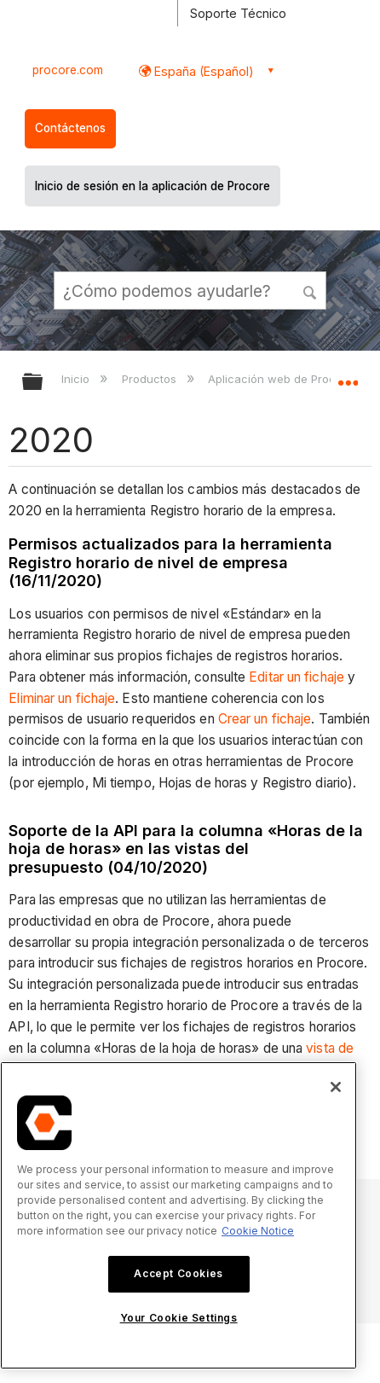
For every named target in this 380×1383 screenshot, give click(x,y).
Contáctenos (70, 128)
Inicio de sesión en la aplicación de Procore (152, 186)
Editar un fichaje (296, 677)
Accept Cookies (178, 1273)
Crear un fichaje (265, 719)
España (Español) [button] (202, 71)
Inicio (77, 379)
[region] (178, 1215)
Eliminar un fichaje (62, 698)
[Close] (335, 1087)
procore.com (67, 70)
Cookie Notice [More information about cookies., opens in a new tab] (258, 1230)
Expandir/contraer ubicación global (347, 376)
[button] (310, 290)
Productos (151, 379)
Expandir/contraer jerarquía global (43, 382)
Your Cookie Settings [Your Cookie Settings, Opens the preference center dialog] (179, 1317)
